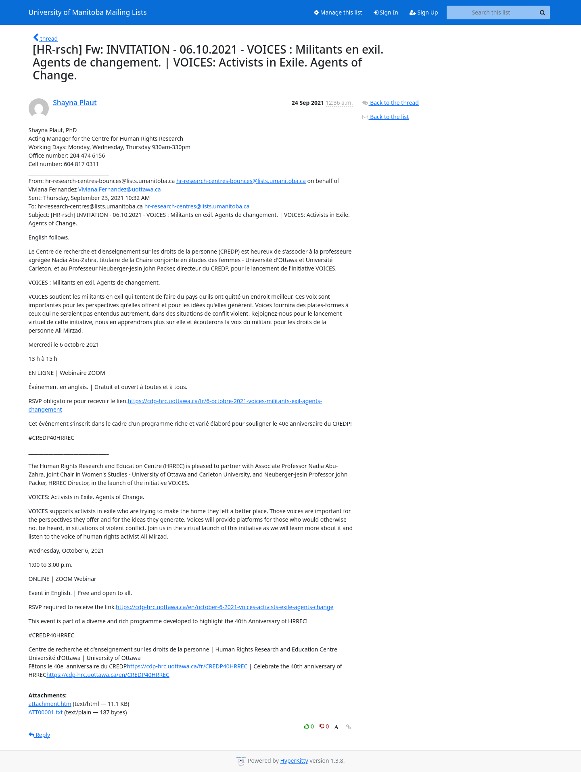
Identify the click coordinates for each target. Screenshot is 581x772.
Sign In (386, 12)
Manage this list (338, 12)
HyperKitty (294, 760)
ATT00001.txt (46, 712)
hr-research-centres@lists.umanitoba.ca (197, 206)
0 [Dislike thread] (324, 726)
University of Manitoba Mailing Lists (88, 12)
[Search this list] (491, 12)
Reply (39, 735)
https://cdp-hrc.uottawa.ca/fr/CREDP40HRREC (187, 666)
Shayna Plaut (74, 102)
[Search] (542, 12)
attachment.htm (50, 703)
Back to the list (385, 117)
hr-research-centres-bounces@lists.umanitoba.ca (241, 181)
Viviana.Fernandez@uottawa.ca (119, 189)
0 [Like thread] (309, 726)
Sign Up (424, 12)
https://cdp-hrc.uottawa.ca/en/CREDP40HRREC (107, 674)
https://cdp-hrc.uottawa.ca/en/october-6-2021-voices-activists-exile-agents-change (224, 607)
